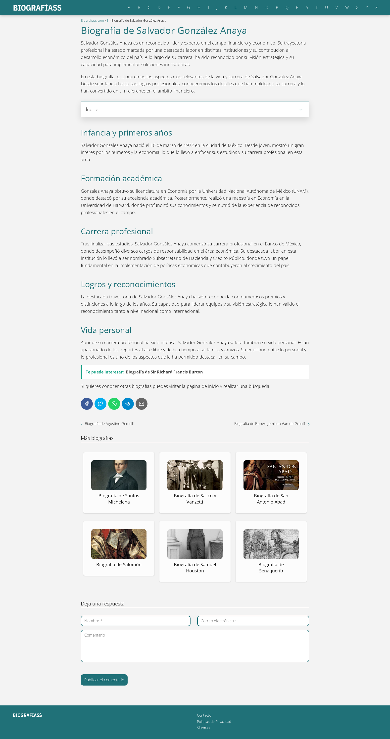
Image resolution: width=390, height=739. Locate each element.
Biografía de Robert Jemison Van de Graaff (269, 423)
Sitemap (203, 727)
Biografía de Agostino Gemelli (109, 423)
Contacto (204, 715)
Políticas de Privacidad (214, 721)
